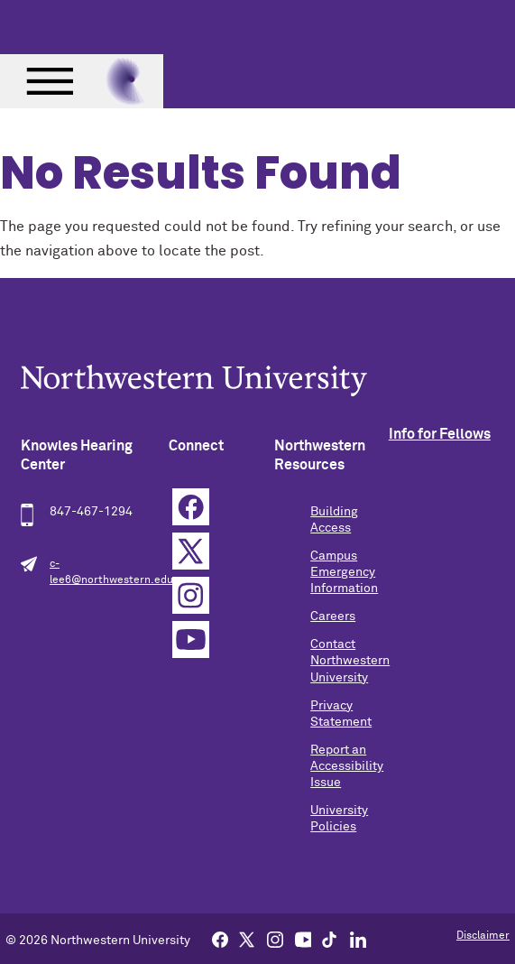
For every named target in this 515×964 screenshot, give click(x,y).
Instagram (190, 595)
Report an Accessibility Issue (346, 766)
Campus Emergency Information (344, 572)
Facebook (190, 506)
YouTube (190, 639)
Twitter (190, 551)
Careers (332, 616)
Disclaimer (483, 936)
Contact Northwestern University (350, 660)
